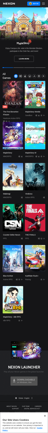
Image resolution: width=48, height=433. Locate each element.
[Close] (45, 416)
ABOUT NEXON (12, 406)
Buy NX (35, 3)
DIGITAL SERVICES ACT (32, 408)
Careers (38, 406)
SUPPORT (15, 408)
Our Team (25, 406)
